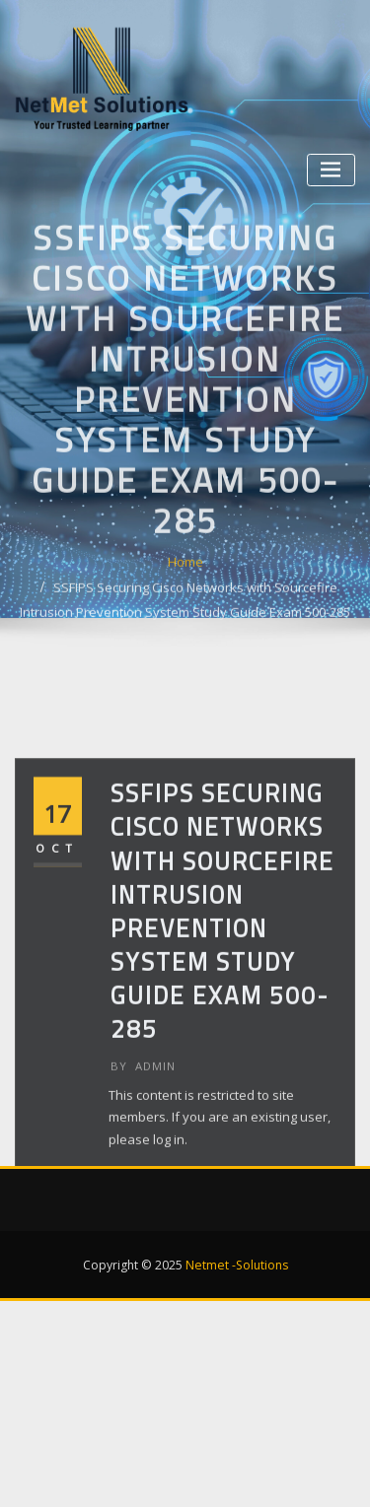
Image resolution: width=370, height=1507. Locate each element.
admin (143, 1123)
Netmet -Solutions (236, 1265)
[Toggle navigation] (331, 170)
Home (185, 618)
